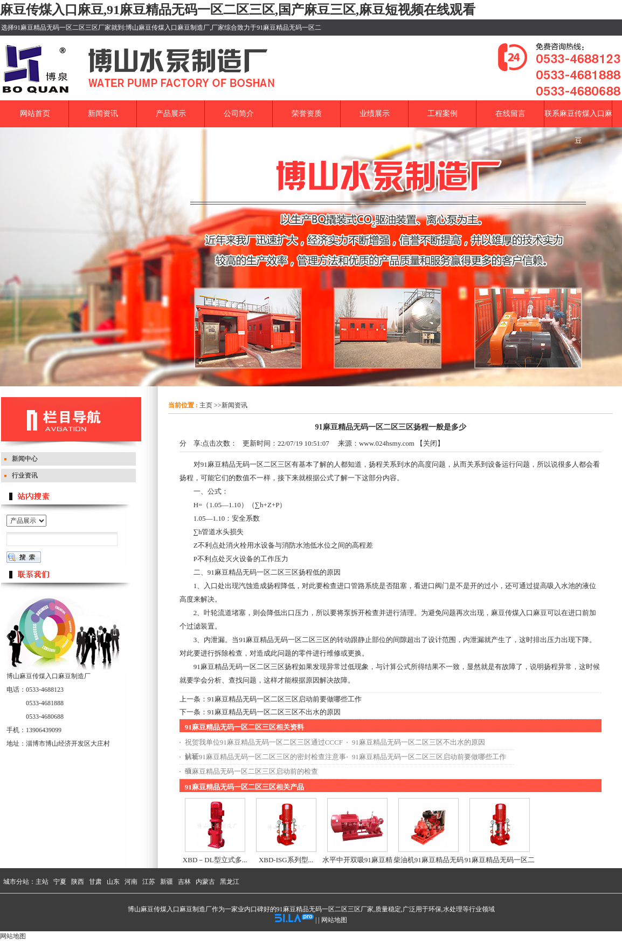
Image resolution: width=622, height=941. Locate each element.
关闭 (430, 443)
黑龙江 (229, 881)
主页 (205, 405)
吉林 (184, 881)
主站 (42, 881)
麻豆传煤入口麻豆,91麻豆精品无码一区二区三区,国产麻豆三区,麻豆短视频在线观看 (237, 10)
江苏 (148, 881)
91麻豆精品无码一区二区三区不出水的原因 (274, 712)
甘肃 (95, 881)
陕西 (77, 881)
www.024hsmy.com (386, 443)
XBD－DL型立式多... (215, 860)
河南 (131, 881)
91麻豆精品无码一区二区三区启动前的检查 (251, 771)
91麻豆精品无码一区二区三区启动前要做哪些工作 (285, 699)
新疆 (166, 881)
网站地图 (334, 920)
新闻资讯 (234, 405)
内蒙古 (205, 881)
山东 (113, 881)
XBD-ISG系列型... (286, 860)
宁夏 (59, 881)
